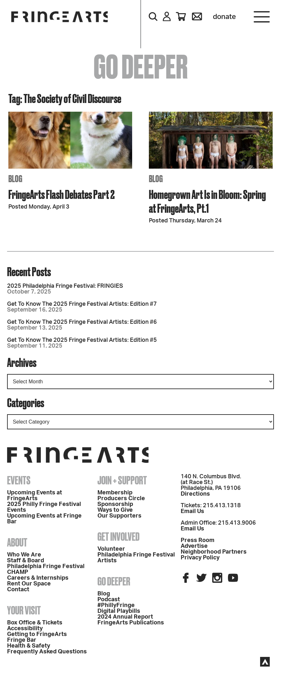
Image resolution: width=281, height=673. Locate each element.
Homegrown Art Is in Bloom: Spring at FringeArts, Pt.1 (207, 201)
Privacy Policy (200, 558)
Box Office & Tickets (34, 623)
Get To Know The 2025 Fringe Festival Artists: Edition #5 (82, 340)
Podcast (108, 600)
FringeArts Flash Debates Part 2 (61, 194)
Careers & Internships (37, 578)
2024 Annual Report (125, 617)
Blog (103, 594)
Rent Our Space (29, 584)
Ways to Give (115, 510)
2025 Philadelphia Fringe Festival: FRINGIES (65, 286)
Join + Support (122, 480)
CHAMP (17, 572)
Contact (18, 590)
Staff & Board (25, 561)
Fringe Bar (21, 640)
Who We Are (24, 555)
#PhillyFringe (116, 605)
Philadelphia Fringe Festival (46, 566)
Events (19, 480)
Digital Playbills (118, 611)
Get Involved (118, 536)
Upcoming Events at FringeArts (34, 495)
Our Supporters (119, 516)
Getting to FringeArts (37, 634)
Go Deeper (113, 581)
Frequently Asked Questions (47, 652)
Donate (224, 16)
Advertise (194, 546)
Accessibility (25, 628)
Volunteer (111, 549)
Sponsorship (115, 504)
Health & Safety (28, 646)
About (17, 542)
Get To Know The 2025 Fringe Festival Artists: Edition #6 (82, 322)
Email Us (192, 511)
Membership (114, 493)
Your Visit (24, 610)
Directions (195, 494)
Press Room (197, 540)
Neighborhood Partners (214, 552)
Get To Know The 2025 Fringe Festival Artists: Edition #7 (82, 304)
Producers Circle (121, 498)
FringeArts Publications (130, 623)
